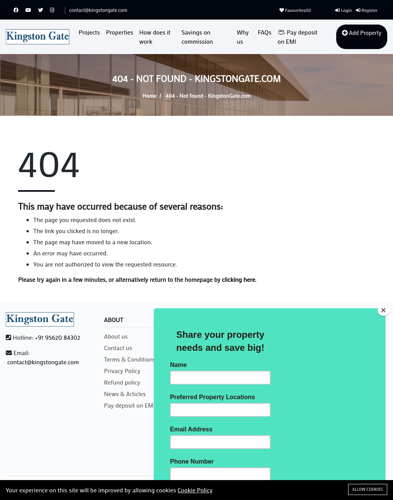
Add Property (361, 32)
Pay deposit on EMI (297, 36)
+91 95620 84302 (57, 337)
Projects (89, 32)
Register (367, 10)
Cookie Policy (195, 490)
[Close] (383, 310)
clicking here (238, 279)
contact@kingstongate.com (98, 10)
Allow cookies (367, 489)
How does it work (154, 36)
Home (149, 95)
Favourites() (295, 10)
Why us (243, 36)
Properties (119, 32)
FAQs (264, 32)
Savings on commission (197, 36)
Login (343, 10)
